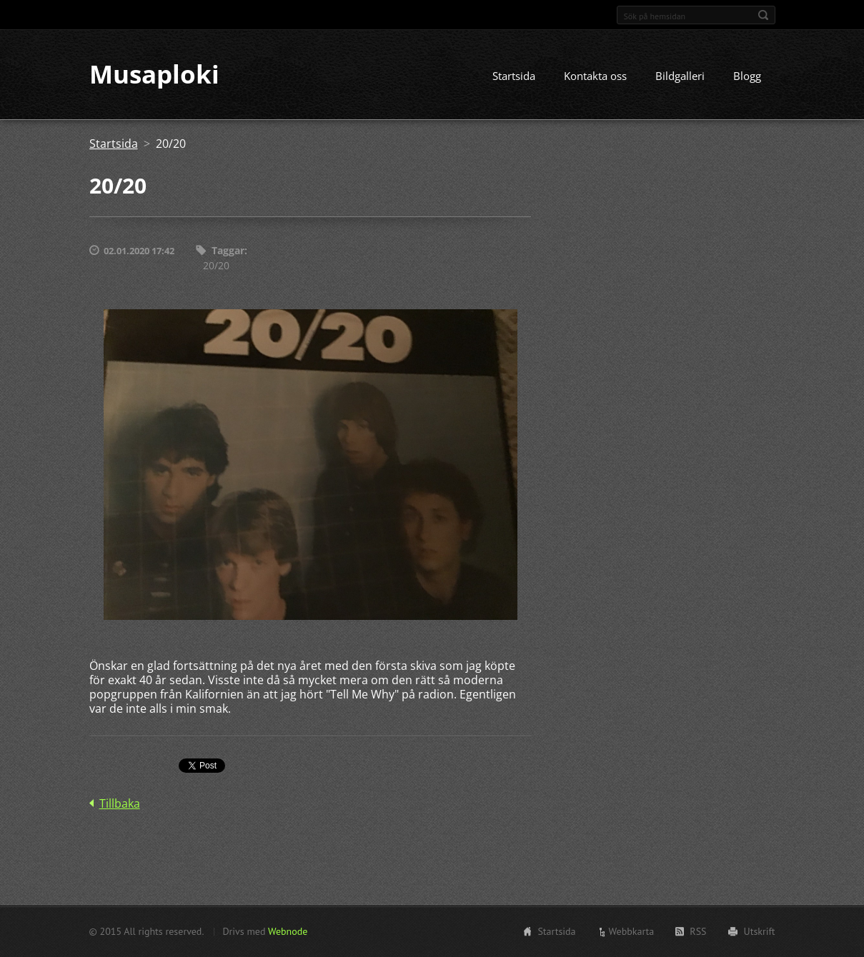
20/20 (216, 265)
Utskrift (759, 931)
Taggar (228, 251)
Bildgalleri (680, 76)
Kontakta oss (595, 76)
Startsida (513, 76)
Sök (763, 15)
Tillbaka (119, 803)
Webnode (287, 931)
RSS (698, 931)
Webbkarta (632, 931)
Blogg (747, 76)
